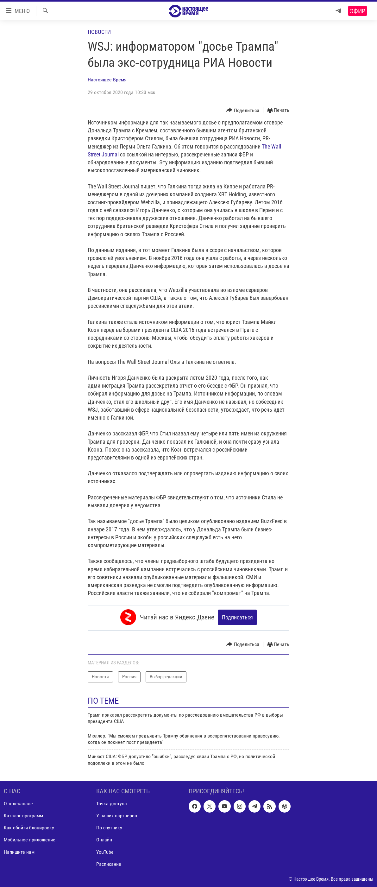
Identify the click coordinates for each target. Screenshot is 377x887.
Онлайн (104, 839)
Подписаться (237, 617)
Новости (99, 32)
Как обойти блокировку (29, 827)
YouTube (105, 851)
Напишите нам (19, 851)
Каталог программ (23, 815)
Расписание (108, 863)
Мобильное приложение (29, 839)
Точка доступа (111, 803)
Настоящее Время (107, 80)
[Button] (242, 110)
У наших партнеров (116, 815)
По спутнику (109, 827)
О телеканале (18, 803)
